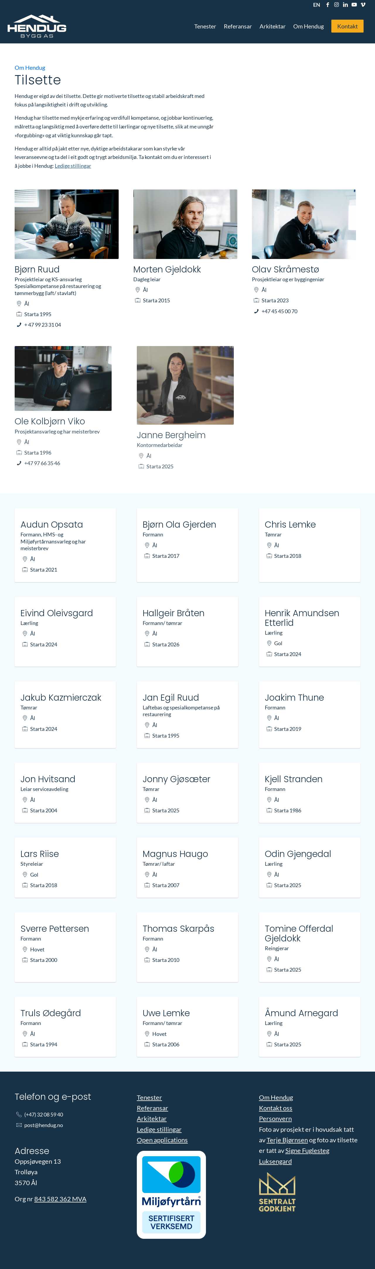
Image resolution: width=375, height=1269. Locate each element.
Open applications (162, 1140)
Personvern (275, 1118)
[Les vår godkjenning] (277, 1193)
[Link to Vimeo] (363, 4)
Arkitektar (152, 1118)
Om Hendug (276, 1097)
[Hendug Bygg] (37, 26)
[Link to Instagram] (336, 4)
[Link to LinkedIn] (345, 4)
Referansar (152, 1108)
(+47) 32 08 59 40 (43, 1114)
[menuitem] (315, 4)
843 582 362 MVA (60, 1199)
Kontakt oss (275, 1108)
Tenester (149, 1097)
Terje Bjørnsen (287, 1140)
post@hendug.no (43, 1125)
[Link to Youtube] (354, 4)
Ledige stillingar (73, 165)
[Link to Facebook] (327, 4)
